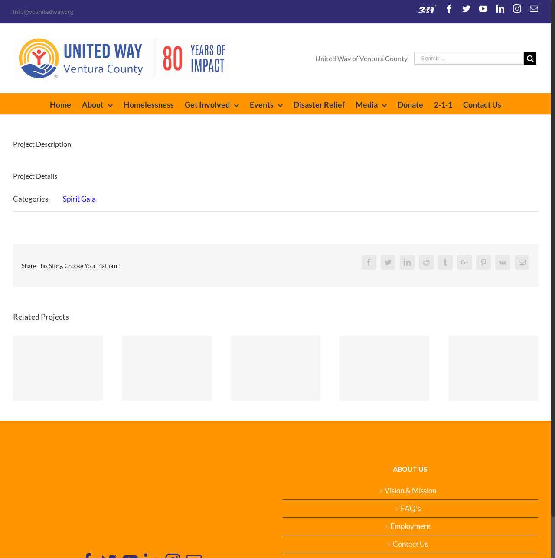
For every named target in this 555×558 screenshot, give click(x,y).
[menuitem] (66, 103)
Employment (410, 526)
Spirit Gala (79, 198)
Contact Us (410, 544)
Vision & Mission (410, 490)
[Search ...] (469, 58)
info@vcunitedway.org (43, 11)
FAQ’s (411, 508)
